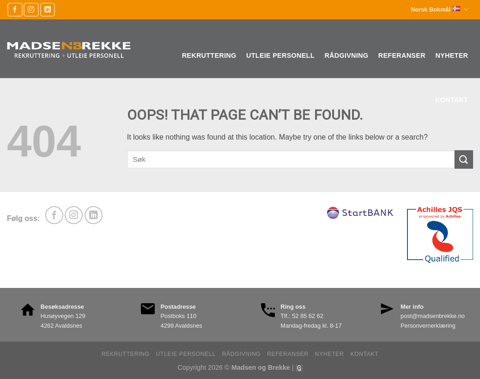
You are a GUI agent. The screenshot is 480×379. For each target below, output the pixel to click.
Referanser (401, 55)
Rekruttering (209, 55)
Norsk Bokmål (439, 9)
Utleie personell (280, 55)
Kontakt (451, 100)
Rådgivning (346, 55)
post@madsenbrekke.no (433, 315)
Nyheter (451, 55)
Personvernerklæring (428, 325)
